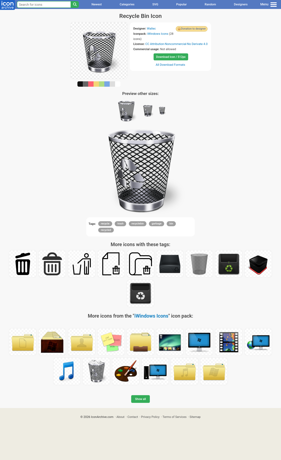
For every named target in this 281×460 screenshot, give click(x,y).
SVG (155, 4)
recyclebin (138, 223)
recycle (105, 223)
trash (120, 223)
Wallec (151, 28)
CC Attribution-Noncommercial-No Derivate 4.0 (176, 44)
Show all (140, 399)
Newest (96, 4)
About (120, 417)
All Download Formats (170, 64)
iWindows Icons (157, 33)
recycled (106, 230)
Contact (132, 417)
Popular (181, 4)
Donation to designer (193, 28)
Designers (240, 4)
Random (210, 4)
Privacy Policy (150, 417)
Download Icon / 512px (170, 57)
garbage (156, 223)
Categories (127, 4)
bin (171, 223)
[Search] (75, 4)
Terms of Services (175, 417)
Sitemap (195, 417)
